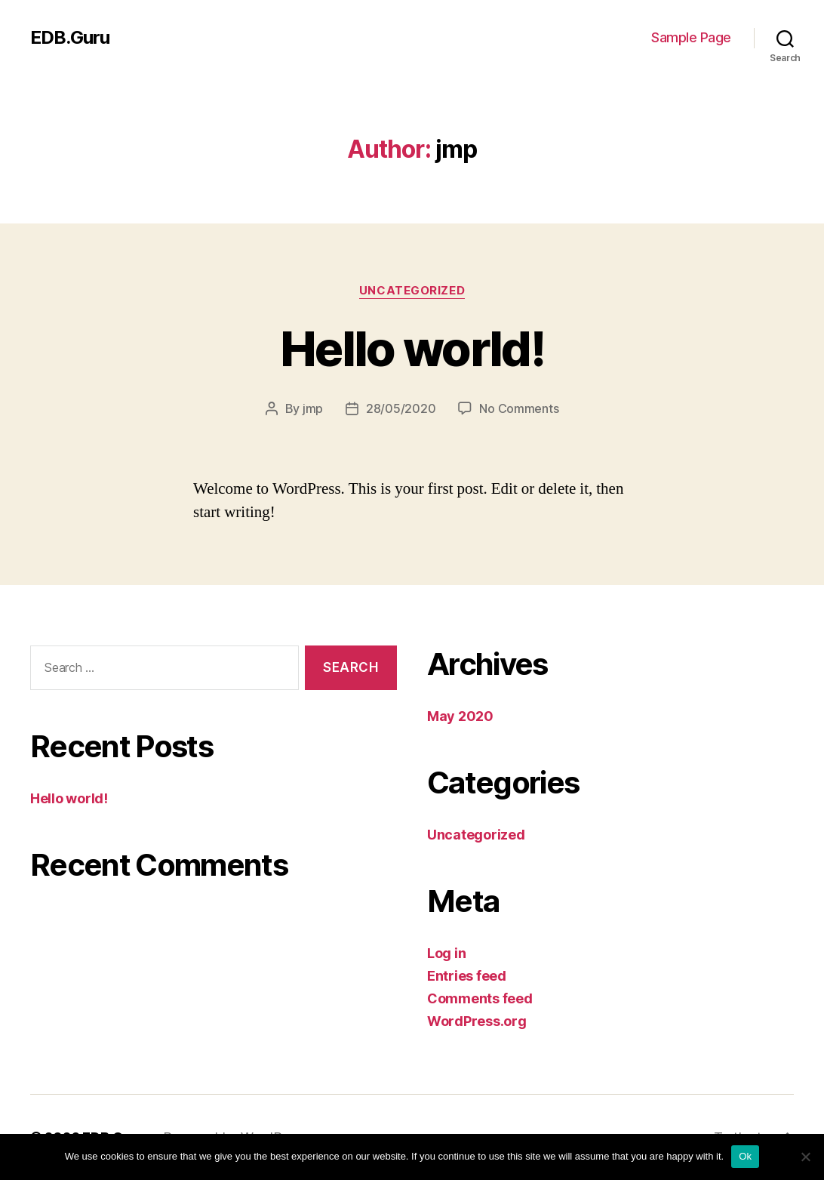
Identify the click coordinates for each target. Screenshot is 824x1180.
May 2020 (460, 716)
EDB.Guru (69, 38)
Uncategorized (412, 290)
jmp (313, 408)
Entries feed (466, 976)
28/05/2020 (400, 408)
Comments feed (480, 998)
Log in (446, 953)
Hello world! (412, 348)
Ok (745, 1156)
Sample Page (691, 37)
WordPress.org (477, 1021)
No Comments (518, 408)
